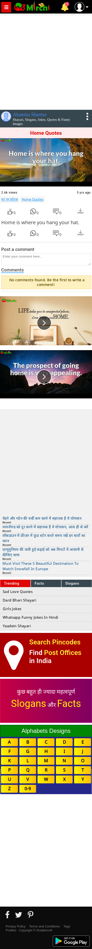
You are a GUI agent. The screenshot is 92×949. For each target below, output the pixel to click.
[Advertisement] (46, 61)
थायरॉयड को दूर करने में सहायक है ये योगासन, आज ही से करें (45, 526)
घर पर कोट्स (9, 199)
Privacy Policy (16, 926)
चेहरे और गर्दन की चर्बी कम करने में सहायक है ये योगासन (41, 518)
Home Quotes (32, 199)
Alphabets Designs (45, 730)
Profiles (11, 930)
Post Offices (62, 653)
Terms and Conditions (44, 926)
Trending (11, 583)
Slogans (72, 583)
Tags (67, 926)
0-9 (28, 788)
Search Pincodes (54, 642)
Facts (39, 583)
